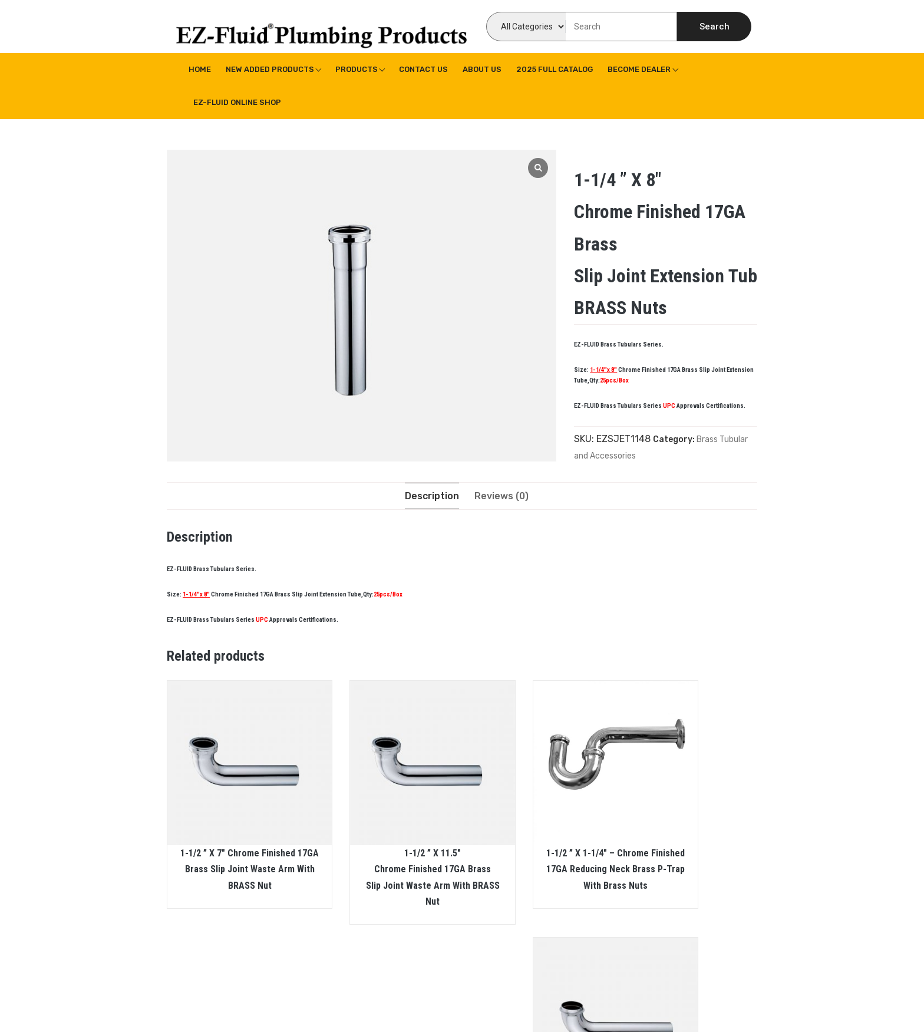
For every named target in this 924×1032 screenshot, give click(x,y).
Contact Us (423, 69)
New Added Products (270, 69)
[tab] (431, 496)
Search (714, 26)
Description (432, 496)
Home (200, 69)
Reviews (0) (501, 496)
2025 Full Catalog (554, 69)
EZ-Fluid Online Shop (237, 102)
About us (482, 69)
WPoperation (378, 1005)
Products (356, 69)
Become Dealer (639, 69)
